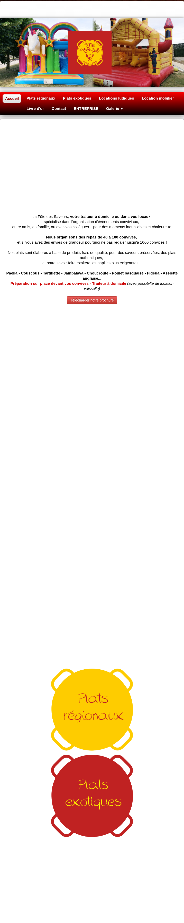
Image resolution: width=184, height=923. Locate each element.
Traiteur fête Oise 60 (91, 802)
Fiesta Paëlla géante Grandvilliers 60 (55, 861)
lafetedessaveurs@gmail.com (92, 747)
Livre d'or (35, 108)
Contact (59, 108)
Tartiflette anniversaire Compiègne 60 (92, 791)
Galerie (115, 108)
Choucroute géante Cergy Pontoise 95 (92, 851)
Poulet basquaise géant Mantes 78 (92, 807)
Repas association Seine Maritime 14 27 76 (92, 885)
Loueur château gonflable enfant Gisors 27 (92, 831)
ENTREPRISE (86, 108)
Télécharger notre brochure (92, 223)
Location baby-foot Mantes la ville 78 (92, 841)
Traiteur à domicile (92, 776)
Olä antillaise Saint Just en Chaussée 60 (125, 861)
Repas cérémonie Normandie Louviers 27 (92, 906)
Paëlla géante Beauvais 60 (92, 781)
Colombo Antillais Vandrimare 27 (92, 812)
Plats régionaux (40, 98)
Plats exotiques (77, 98)
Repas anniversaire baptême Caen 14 (92, 911)
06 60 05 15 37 (92, 735)
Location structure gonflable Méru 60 (92, 836)
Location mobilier (158, 98)
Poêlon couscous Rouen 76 (92, 786)
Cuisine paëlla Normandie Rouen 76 (92, 901)
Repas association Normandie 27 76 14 (92, 846)
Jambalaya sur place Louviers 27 (92, 797)
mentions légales (61, 758)
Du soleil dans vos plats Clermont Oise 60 (92, 856)
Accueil (12, 98)
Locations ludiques (116, 98)
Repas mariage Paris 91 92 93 (92, 895)
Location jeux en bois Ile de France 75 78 (92, 890)
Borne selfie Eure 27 (92, 880)
